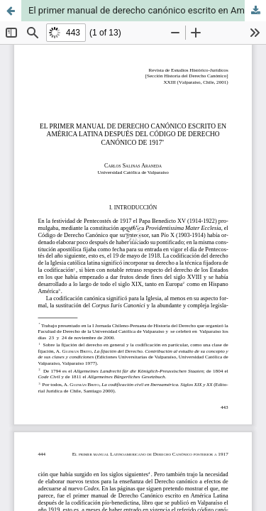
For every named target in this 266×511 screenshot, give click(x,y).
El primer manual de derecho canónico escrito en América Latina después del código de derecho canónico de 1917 (147, 10)
